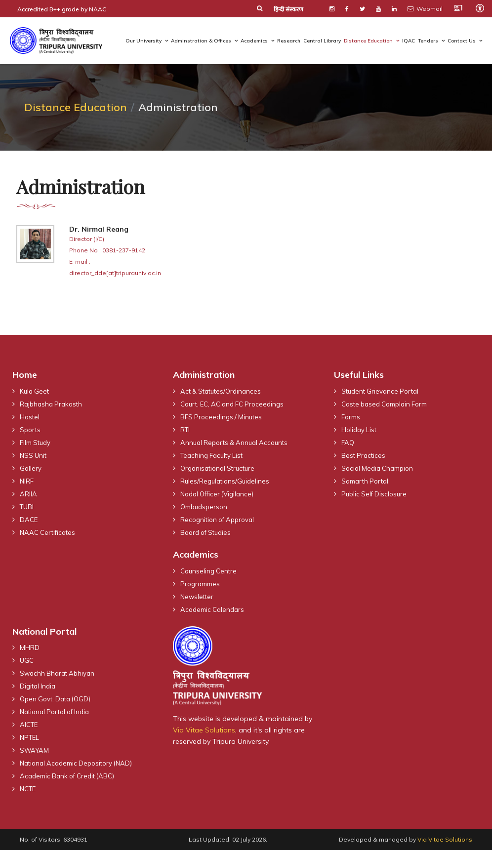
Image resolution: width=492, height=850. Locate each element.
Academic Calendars (212, 609)
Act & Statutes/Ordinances (220, 391)
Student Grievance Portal (379, 391)
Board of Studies (205, 532)
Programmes (200, 584)
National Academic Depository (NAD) (76, 763)
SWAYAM (34, 750)
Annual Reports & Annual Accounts (233, 442)
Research (288, 41)
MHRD (30, 647)
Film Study (35, 442)
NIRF (27, 481)
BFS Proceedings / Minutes (221, 417)
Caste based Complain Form (384, 404)
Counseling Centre (208, 571)
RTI (185, 430)
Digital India (37, 686)
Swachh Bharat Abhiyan (57, 673)
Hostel (30, 417)
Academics (254, 41)
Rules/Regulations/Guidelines (224, 481)
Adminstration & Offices (201, 41)
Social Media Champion (377, 468)
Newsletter (196, 597)
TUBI (27, 507)
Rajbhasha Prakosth (51, 404)
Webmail (425, 8)
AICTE (29, 725)
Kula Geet (34, 391)
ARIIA (28, 494)
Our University (143, 41)
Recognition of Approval (217, 520)
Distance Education (368, 41)
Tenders (428, 41)
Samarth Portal (364, 481)
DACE (29, 520)
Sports (30, 430)
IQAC (408, 41)
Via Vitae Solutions (204, 730)
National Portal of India (54, 712)
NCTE (28, 789)
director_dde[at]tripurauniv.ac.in (115, 273)
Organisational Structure (217, 468)
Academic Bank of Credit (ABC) (67, 776)
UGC (27, 660)
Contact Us (462, 41)
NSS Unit (33, 455)
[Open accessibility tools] (479, 7)
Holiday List (358, 430)
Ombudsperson (203, 507)
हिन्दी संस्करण (288, 9)
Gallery (30, 468)
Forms (350, 417)
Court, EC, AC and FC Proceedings (232, 404)
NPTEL (29, 737)
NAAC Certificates (47, 532)
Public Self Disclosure (374, 494)
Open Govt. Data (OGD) (55, 699)
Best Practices (363, 455)
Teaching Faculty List (211, 455)
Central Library (322, 41)
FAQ (347, 442)
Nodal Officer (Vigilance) (216, 494)
